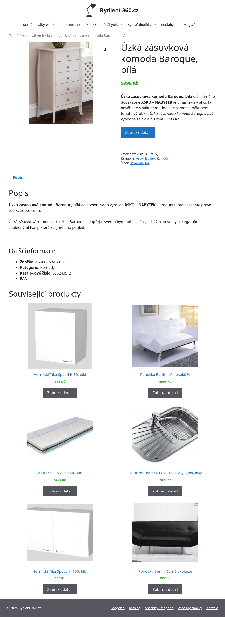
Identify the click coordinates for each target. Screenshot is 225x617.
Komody (53, 35)
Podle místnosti (75, 24)
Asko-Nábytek (33, 35)
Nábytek (47, 24)
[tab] (18, 177)
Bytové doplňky (143, 24)
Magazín (193, 24)
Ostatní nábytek (109, 24)
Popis (18, 177)
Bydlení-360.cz (119, 10)
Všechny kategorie (159, 608)
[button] (105, 50)
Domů (27, 24)
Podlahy (171, 24)
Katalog (135, 608)
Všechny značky (190, 608)
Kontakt (212, 608)
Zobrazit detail (137, 132)
